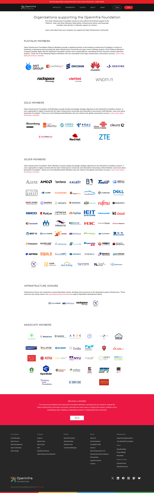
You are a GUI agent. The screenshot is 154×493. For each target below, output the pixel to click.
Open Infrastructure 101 (97, 451)
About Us (93, 438)
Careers (92, 448)
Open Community (16, 448)
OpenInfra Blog (121, 449)
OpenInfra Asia (121, 463)
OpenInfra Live (68, 444)
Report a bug (39, 487)
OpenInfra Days (68, 441)
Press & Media (121, 452)
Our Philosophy (15, 438)
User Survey (41, 444)
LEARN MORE (99, 2)
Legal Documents (95, 460)
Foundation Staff (95, 444)
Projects (39, 438)
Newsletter (120, 455)
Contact (92, 464)
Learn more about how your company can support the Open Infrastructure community (77, 30)
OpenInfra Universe (43, 451)
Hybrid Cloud (41, 441)
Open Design (15, 451)
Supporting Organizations (125, 438)
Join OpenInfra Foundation (125, 441)
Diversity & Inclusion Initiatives (99, 454)
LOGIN (117, 7)
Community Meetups (70, 448)
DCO (38, 448)
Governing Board (95, 441)
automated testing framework (59, 294)
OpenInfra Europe (122, 466)
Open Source (15, 441)
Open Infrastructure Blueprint (46, 454)
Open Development (16, 444)
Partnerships (94, 457)
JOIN (128, 7)
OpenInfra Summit (69, 438)
